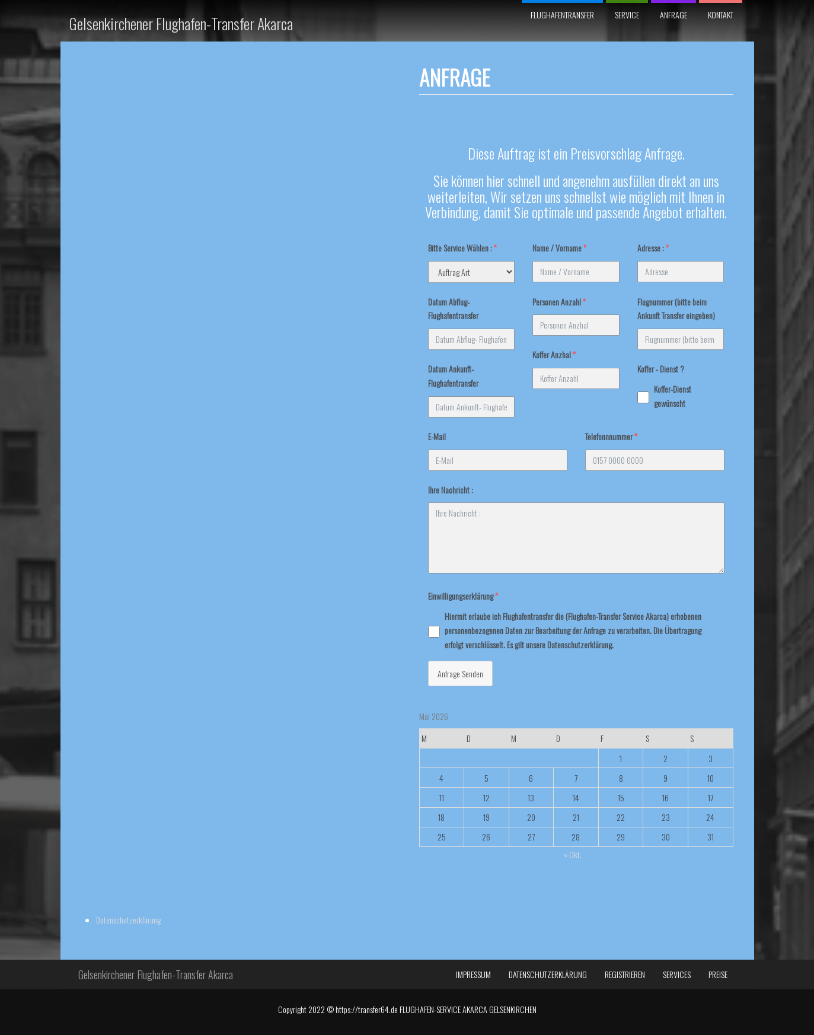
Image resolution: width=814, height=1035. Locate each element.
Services (677, 891)
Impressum (473, 891)
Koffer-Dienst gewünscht (503, 396)
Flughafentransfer (562, 14)
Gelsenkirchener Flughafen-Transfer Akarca (181, 23)
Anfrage (673, 14)
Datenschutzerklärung (635, 114)
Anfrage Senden (291, 673)
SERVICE (627, 14)
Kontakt (720, 14)
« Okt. (404, 854)
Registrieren (625, 891)
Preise (717, 891)
